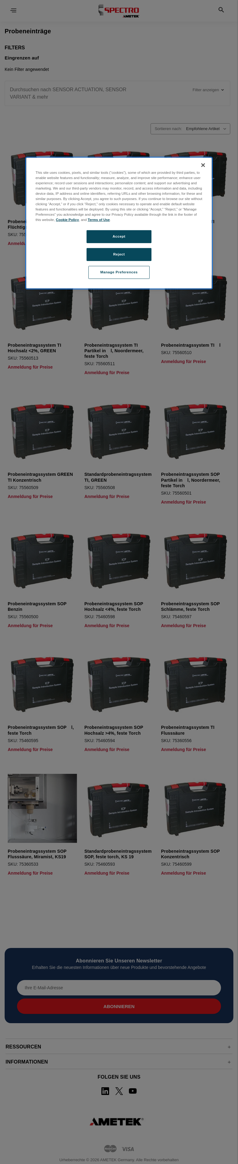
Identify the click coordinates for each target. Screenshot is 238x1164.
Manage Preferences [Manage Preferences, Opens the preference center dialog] (119, 272)
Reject (119, 254)
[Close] (203, 165)
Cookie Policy (67, 220)
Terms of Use (99, 220)
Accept (119, 236)
